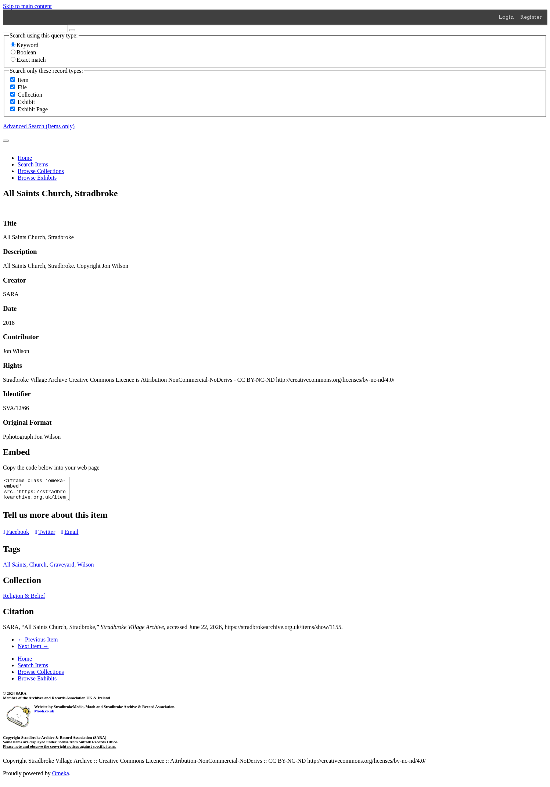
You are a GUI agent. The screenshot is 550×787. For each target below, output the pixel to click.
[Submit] (6, 141)
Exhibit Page (33, 109)
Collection (30, 94)
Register (531, 17)
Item (23, 80)
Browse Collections (41, 171)
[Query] (35, 28)
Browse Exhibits (37, 178)
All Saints (14, 569)
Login (506, 17)
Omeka (60, 778)
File (22, 87)
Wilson (85, 569)
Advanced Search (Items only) (39, 126)
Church (38, 569)
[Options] (72, 30)
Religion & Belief (24, 600)
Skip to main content (27, 6)
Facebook (16, 536)
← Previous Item (38, 644)
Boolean (23, 52)
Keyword (25, 45)
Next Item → (33, 650)
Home (25, 158)
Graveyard (62, 569)
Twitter (45, 536)
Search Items (33, 164)
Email (69, 536)
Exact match (28, 60)
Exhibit (26, 102)
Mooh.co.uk (44, 715)
